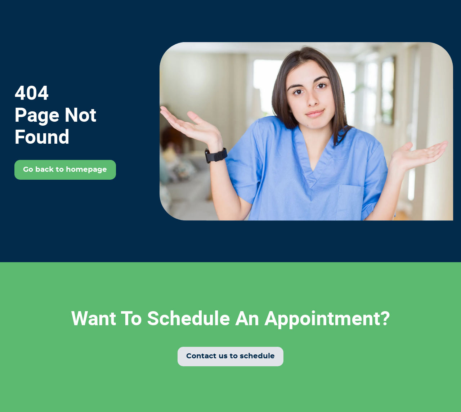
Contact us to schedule (230, 356)
